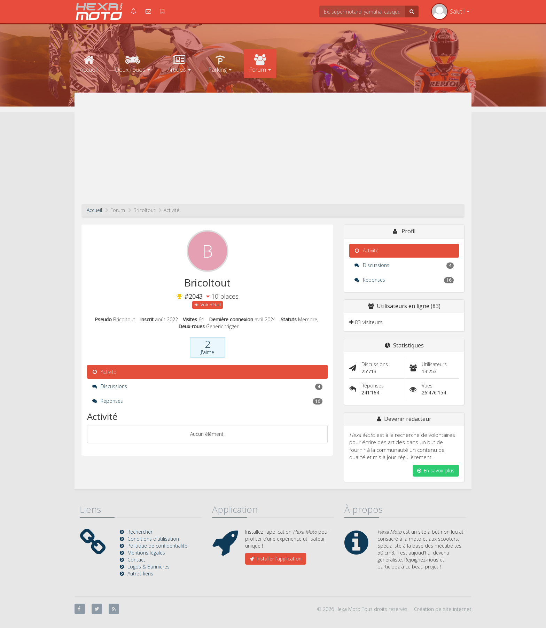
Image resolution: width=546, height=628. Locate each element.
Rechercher (140, 531)
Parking (220, 63)
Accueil (89, 63)
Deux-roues (132, 63)
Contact (136, 559)
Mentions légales (146, 552)
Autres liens (140, 573)
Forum (260, 63)
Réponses (207, 401)
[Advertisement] (273, 152)
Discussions (207, 386)
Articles (179, 63)
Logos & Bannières (148, 566)
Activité (104, 371)
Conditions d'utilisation (153, 538)
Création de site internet (442, 608)
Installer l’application (276, 558)
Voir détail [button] (207, 305)
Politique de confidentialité (157, 545)
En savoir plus (435, 470)
